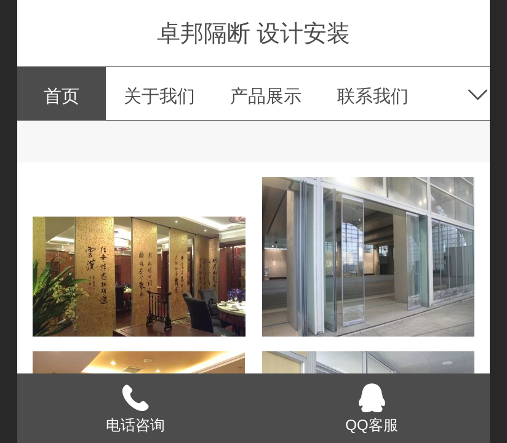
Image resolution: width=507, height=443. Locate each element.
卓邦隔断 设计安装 (254, 33)
